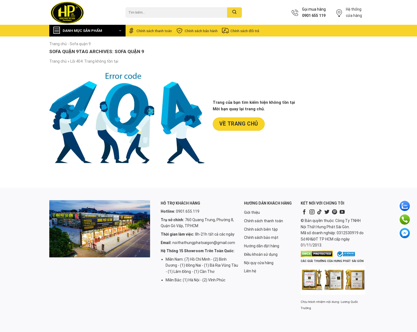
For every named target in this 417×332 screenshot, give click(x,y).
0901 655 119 (313, 15)
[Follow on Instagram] (311, 212)
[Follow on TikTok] (319, 212)
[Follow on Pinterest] (334, 212)
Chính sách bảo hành (197, 30)
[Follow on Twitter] (326, 212)
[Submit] (234, 12)
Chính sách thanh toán (149, 30)
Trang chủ (58, 44)
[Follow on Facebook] (304, 212)
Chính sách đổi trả (240, 30)
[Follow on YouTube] (342, 212)
